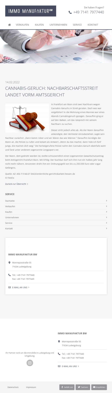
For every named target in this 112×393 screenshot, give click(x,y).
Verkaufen (22, 24)
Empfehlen (99, 387)
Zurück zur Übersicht (15, 184)
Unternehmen (58, 24)
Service (77, 24)
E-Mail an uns (17, 287)
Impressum (31, 387)
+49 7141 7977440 (86, 11)
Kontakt (93, 24)
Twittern (83, 387)
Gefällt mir (67, 387)
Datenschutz (13, 387)
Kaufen (39, 24)
